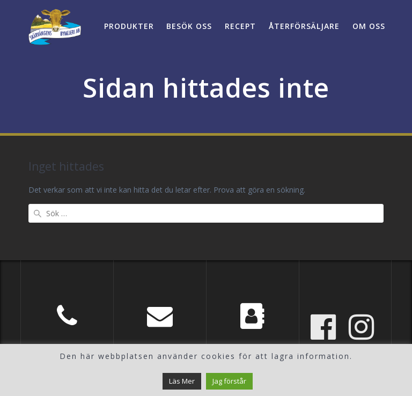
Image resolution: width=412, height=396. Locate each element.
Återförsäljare (304, 26)
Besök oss (189, 26)
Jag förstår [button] (229, 381)
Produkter (129, 26)
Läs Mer (182, 381)
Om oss (368, 26)
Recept (240, 26)
